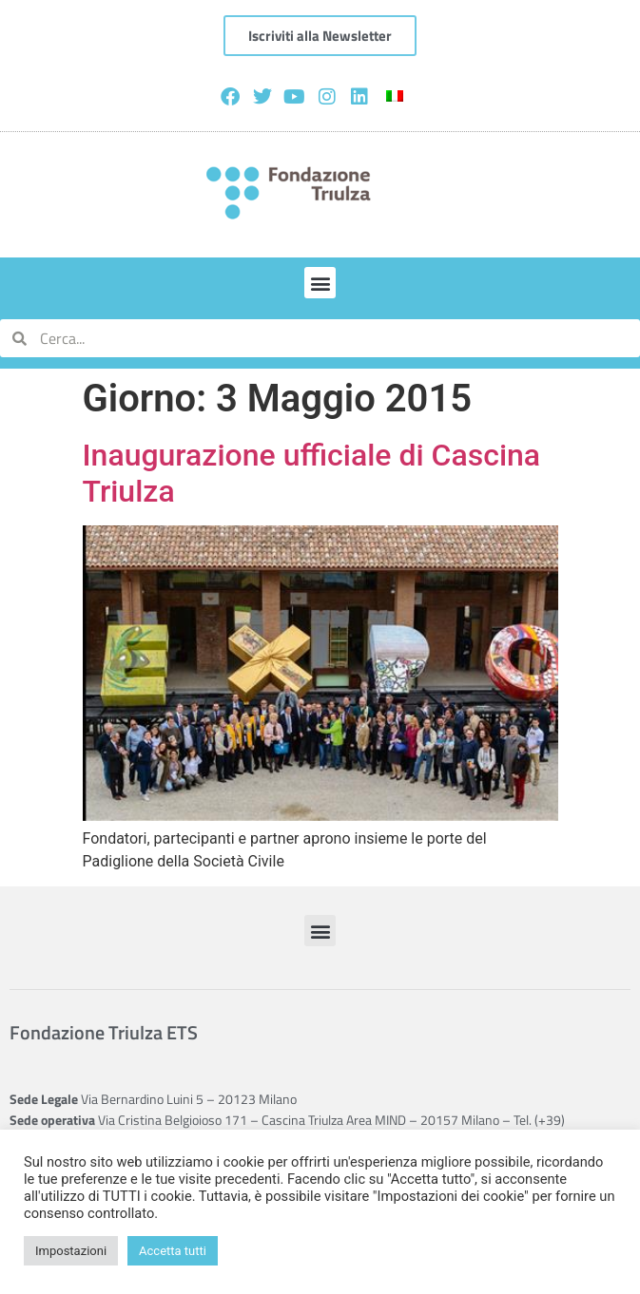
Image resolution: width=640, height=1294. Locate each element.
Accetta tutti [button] (172, 1251)
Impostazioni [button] (71, 1251)
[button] (320, 282)
